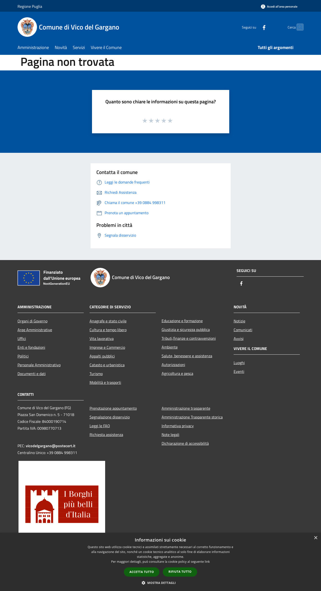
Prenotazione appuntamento (113, 408)
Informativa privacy (178, 426)
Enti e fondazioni (31, 347)
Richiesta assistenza (106, 434)
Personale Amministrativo (39, 365)
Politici (23, 356)
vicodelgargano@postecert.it (50, 446)
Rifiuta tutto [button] (180, 572)
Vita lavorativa (102, 338)
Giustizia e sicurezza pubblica (186, 329)
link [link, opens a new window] (207, 562)
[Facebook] (254, 27)
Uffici (22, 338)
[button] (160, 582)
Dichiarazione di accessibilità (185, 443)
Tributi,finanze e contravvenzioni (189, 338)
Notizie (239, 321)
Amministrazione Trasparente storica (192, 417)
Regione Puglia (30, 6)
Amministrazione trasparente (186, 408)
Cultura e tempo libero (108, 330)
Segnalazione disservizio (110, 417)
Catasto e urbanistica (107, 365)
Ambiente (170, 347)
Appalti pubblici (102, 356)
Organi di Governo (32, 321)
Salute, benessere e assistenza (187, 356)
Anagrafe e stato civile (108, 321)
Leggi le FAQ (100, 426)
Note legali (170, 434)
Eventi (239, 371)
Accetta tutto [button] (141, 572)
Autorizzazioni (173, 365)
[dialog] (160, 562)
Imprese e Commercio (107, 347)
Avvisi (239, 338)
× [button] (315, 538)
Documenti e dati (32, 374)
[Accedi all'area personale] (279, 6)
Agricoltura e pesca (177, 373)
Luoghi (239, 363)
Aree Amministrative (35, 330)
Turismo (96, 374)
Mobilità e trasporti (105, 382)
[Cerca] (298, 27)
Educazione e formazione (182, 321)
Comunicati (243, 330)
